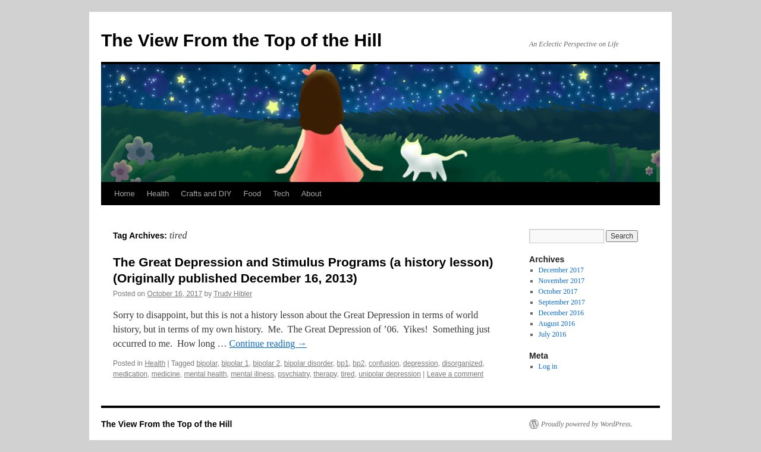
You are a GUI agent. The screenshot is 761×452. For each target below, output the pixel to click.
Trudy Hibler (232, 294)
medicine (166, 374)
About (311, 193)
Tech (281, 193)
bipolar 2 (266, 363)
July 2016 (553, 334)
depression (420, 363)
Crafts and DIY (206, 193)
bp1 (343, 363)
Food (253, 193)
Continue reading (268, 343)
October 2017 (558, 291)
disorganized (462, 363)
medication (130, 374)
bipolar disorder (308, 363)
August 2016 (557, 323)
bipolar (206, 363)
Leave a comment (455, 374)
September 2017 (562, 302)
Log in (548, 366)
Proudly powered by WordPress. (587, 424)
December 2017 (561, 270)
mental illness (252, 374)
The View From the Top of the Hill (241, 40)
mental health (205, 374)
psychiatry (294, 374)
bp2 (358, 363)
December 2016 (561, 313)
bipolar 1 (235, 363)
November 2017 (562, 281)
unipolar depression (390, 374)
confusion (384, 363)
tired (347, 374)
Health (158, 193)
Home (124, 193)
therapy (325, 374)
